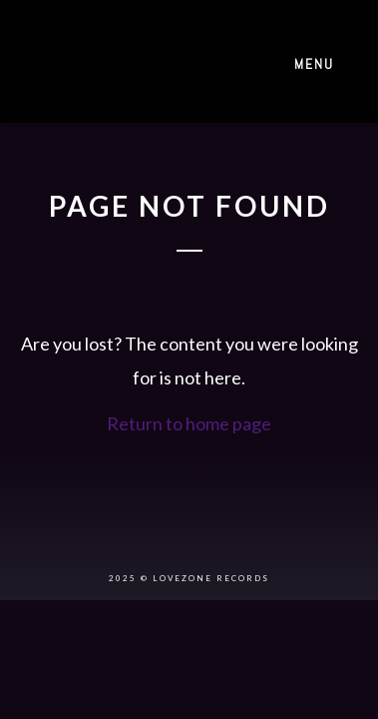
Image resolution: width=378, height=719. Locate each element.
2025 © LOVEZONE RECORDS (189, 578)
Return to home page (189, 423)
